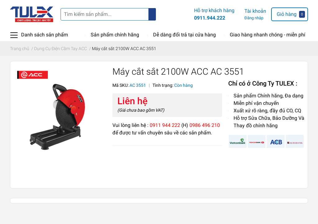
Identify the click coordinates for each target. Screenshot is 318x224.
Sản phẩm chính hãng (115, 35)
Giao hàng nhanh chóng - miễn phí (267, 35)
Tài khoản (255, 11)
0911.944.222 (209, 18)
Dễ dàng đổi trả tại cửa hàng (184, 35)
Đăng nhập (253, 18)
